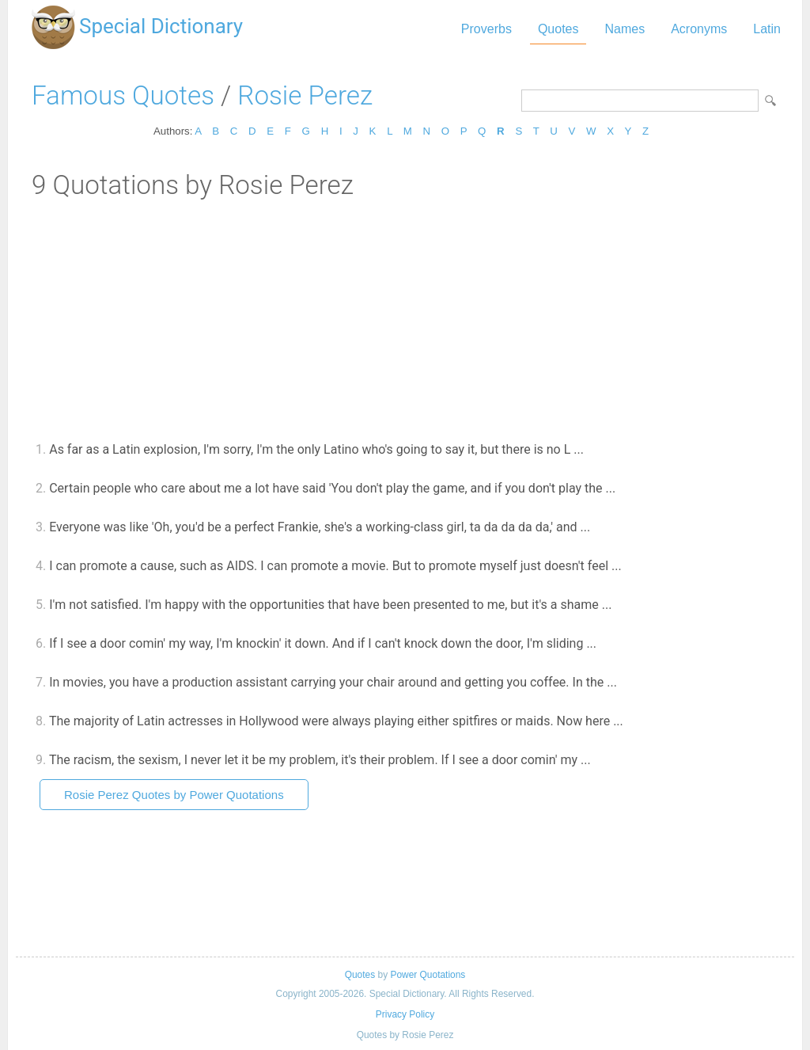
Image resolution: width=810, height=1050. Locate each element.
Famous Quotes (123, 95)
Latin (767, 29)
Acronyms (699, 29)
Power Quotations (427, 974)
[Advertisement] (405, 319)
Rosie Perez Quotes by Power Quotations (174, 794)
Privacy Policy (405, 1014)
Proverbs (486, 29)
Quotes (558, 29)
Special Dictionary (161, 26)
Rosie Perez (305, 95)
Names (624, 29)
